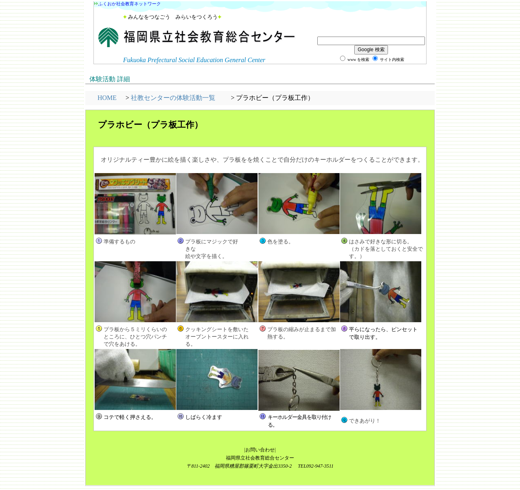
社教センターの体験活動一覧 (173, 97)
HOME (107, 97)
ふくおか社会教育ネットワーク (129, 4)
